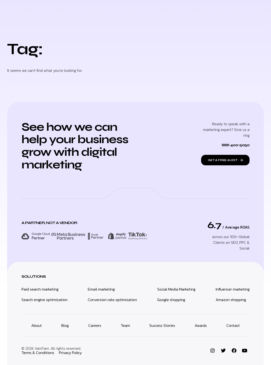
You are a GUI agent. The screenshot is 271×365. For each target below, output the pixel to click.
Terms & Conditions (37, 352)
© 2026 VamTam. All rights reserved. (51, 348)
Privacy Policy (70, 352)
